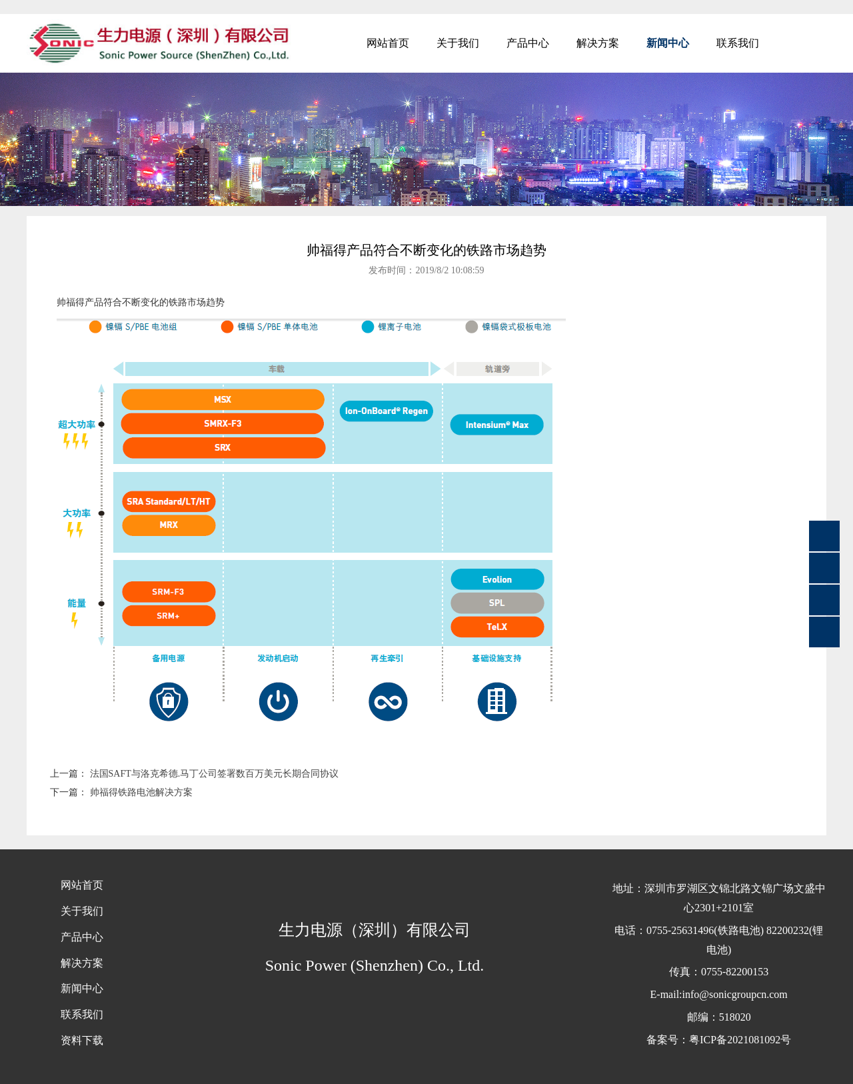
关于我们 (457, 43)
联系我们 (737, 43)
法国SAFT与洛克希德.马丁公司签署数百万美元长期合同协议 (214, 774)
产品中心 (527, 43)
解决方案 (597, 43)
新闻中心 (667, 43)
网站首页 (388, 43)
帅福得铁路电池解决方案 (141, 792)
